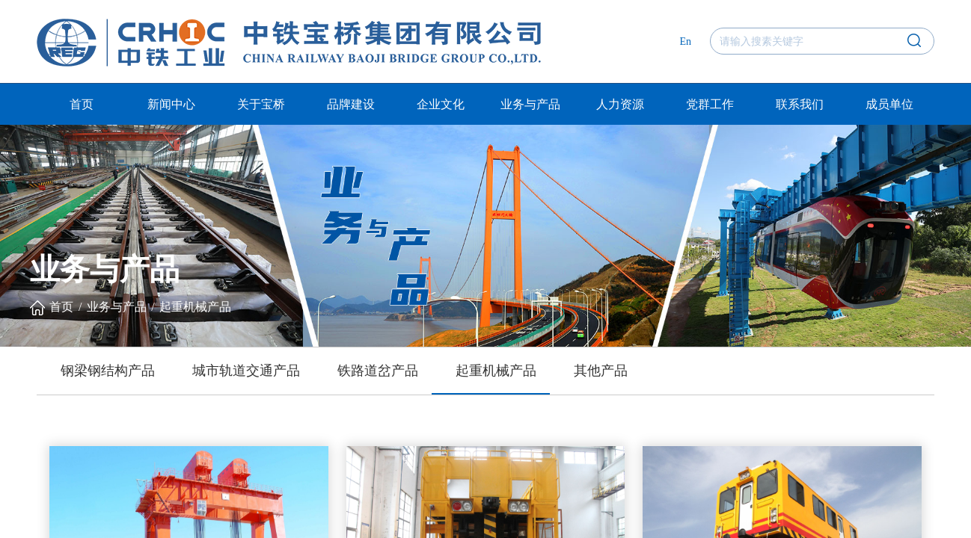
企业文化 (441, 104)
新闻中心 (171, 104)
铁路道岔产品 (377, 370)
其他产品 (601, 370)
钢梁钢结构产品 (108, 370)
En (685, 41)
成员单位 (889, 104)
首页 (82, 104)
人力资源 (620, 104)
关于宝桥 (261, 104)
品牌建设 (351, 104)
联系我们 (800, 104)
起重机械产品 (195, 306)
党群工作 (710, 104)
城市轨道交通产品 (246, 370)
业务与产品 (530, 104)
